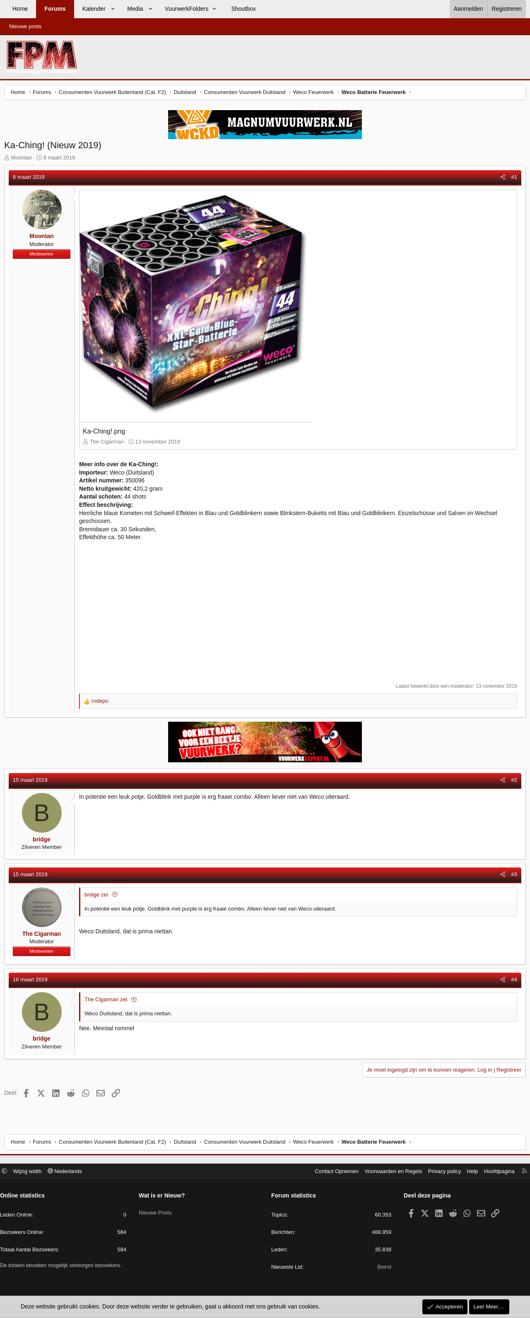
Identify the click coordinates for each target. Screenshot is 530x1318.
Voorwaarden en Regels (389, 1172)
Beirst (382, 1268)
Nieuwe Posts (157, 1211)
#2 (512, 782)
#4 (512, 981)
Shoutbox (243, 8)
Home (20, 8)
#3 (512, 876)
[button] (112, 9)
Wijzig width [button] (31, 1172)
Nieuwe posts (25, 26)
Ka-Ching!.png (106, 433)
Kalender (94, 8)
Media (135, 8)
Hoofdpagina (495, 1172)
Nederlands (69, 1172)
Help (468, 1172)
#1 (512, 179)
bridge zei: (99, 897)
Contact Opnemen (333, 1172)
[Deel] (500, 179)
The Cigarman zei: (108, 1001)
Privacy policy (440, 1172)
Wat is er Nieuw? (164, 1196)
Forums (54, 8)
